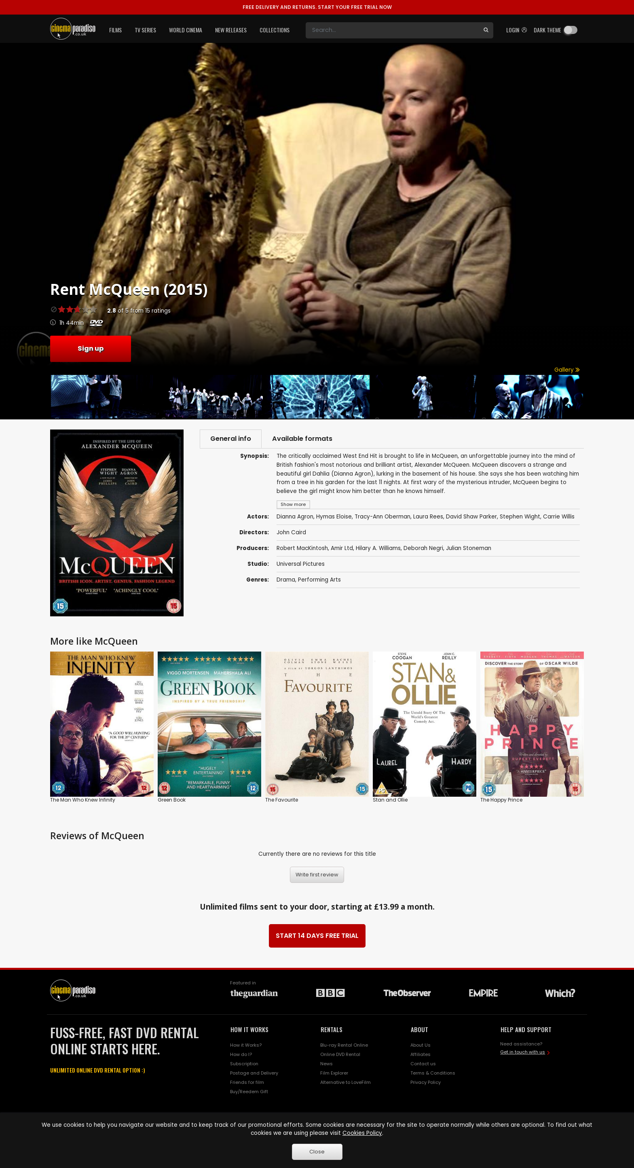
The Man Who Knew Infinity (82, 799)
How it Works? (246, 1045)
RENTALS (331, 1029)
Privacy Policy (425, 1082)
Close (317, 1151)
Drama (286, 580)
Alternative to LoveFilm (345, 1082)
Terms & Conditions (432, 1073)
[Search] (392, 30)
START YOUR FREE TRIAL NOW (317, 7)
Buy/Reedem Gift (249, 1091)
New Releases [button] (231, 29)
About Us (420, 1045)
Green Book (172, 799)
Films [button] (115, 29)
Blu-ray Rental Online (344, 1045)
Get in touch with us (522, 1052)
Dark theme (547, 29)
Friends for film (247, 1082)
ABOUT (419, 1029)
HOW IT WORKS (249, 1029)
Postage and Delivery (254, 1073)
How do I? (241, 1054)
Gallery (567, 370)
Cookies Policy (362, 1133)
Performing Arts (319, 580)
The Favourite (281, 799)
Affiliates (420, 1054)
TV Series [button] (145, 29)
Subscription (244, 1063)
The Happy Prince (501, 799)
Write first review (317, 874)
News (326, 1063)
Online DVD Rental (340, 1054)
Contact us (423, 1063)
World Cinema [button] (185, 29)
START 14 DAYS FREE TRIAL (317, 935)
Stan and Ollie (390, 799)
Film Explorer (334, 1073)
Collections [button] (275, 29)
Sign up (91, 348)
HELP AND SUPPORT (526, 1029)
